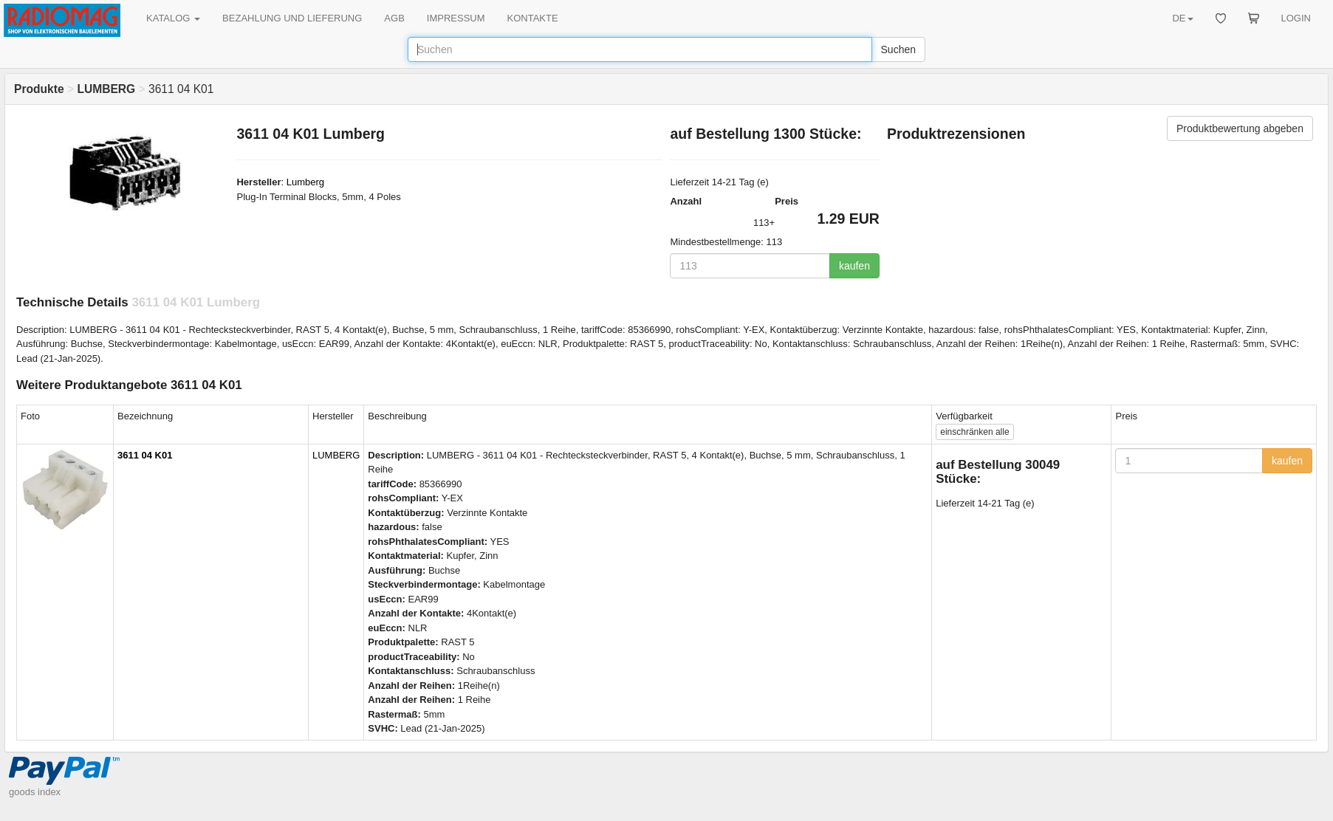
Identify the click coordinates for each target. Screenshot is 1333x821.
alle (974, 432)
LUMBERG (336, 455)
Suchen (898, 49)
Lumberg (305, 182)
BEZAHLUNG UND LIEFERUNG (292, 18)
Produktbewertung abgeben (1239, 128)
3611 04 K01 (144, 455)
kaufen (854, 266)
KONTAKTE (532, 18)
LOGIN (1296, 18)
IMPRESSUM (456, 18)
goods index (35, 791)
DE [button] (1182, 18)
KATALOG (173, 18)
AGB (394, 18)
